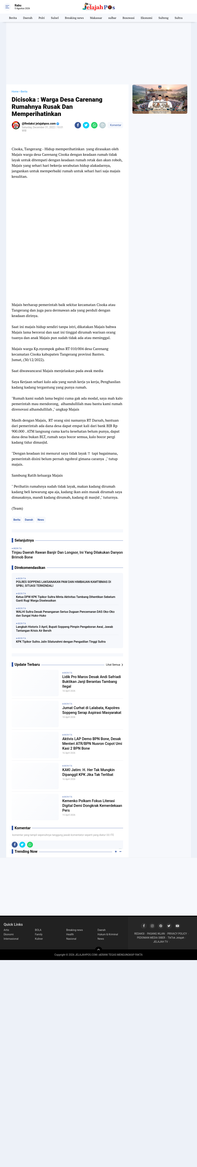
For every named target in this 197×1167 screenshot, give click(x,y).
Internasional (11, 938)
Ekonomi (146, 18)
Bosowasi (129, 18)
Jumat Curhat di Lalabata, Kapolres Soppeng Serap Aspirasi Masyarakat (91, 710)
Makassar (96, 18)
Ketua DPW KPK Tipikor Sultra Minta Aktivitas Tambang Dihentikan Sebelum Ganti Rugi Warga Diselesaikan (65, 598)
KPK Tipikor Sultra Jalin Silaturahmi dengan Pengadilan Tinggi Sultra (61, 641)
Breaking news (74, 18)
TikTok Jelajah (176, 937)
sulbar (112, 18)
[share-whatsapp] (94, 125)
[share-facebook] (78, 125)
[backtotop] (98, 950)
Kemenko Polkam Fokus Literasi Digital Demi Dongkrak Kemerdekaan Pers (92, 806)
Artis (6, 929)
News (40, 519)
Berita (13, 18)
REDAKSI (139, 933)
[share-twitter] (86, 125)
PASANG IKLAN (156, 933)
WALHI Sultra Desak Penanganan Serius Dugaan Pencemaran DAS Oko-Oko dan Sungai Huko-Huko (65, 613)
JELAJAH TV (160, 941)
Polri (42, 18)
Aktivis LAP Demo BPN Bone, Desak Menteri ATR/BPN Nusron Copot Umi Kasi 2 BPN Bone (92, 744)
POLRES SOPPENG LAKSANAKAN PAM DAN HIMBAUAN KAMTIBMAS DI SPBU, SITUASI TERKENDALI (63, 583)
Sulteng (163, 18)
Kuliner (39, 938)
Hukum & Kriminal (107, 934)
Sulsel (55, 18)
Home (15, 91)
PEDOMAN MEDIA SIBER (151, 937)
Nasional (71, 938)
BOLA (38, 929)
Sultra (179, 18)
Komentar (115, 125)
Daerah (27, 18)
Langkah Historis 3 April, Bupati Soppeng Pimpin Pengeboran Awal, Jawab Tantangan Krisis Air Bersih (64, 628)
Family (38, 934)
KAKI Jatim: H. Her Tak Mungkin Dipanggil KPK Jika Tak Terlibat (88, 772)
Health (70, 934)
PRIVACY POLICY (177, 933)
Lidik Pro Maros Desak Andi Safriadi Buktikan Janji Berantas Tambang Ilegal (91, 682)
